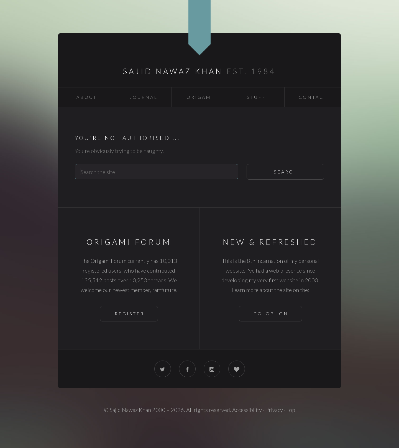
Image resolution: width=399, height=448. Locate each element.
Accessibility (247, 409)
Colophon (271, 313)
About (86, 97)
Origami (200, 97)
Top (291, 409)
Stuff (256, 97)
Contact (313, 97)
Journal (143, 97)
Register (129, 313)
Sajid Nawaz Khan (173, 71)
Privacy (274, 409)
